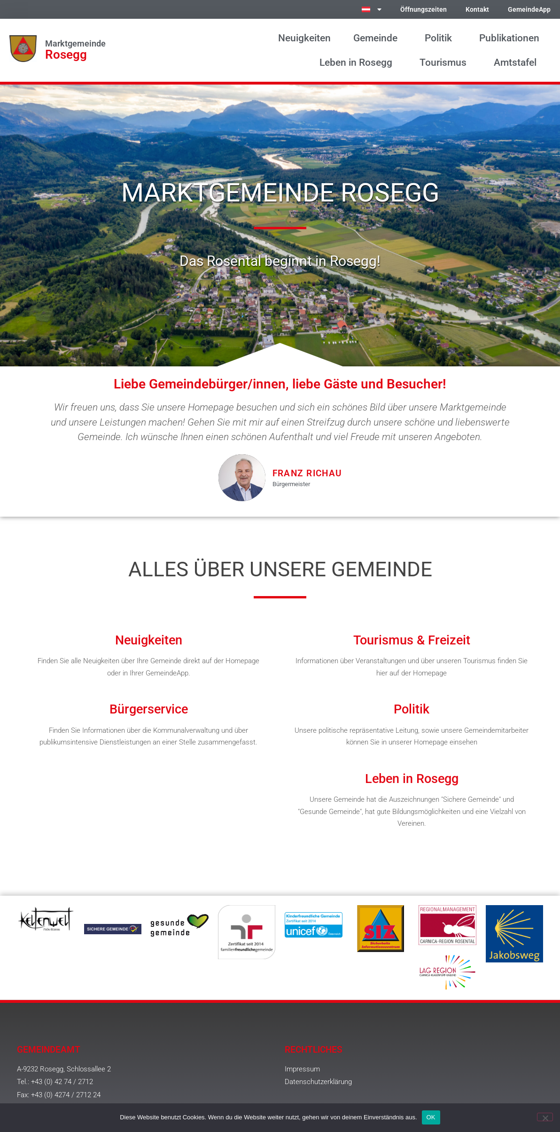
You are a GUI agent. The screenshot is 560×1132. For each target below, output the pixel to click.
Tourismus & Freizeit (411, 640)
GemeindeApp (529, 10)
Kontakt (477, 10)
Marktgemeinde (75, 43)
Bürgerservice (148, 709)
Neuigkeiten (304, 38)
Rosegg (66, 54)
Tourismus (445, 62)
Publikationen (509, 38)
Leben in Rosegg (358, 62)
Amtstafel (517, 62)
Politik (441, 38)
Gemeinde (377, 38)
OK (431, 1117)
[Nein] (545, 1117)
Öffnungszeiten (423, 10)
